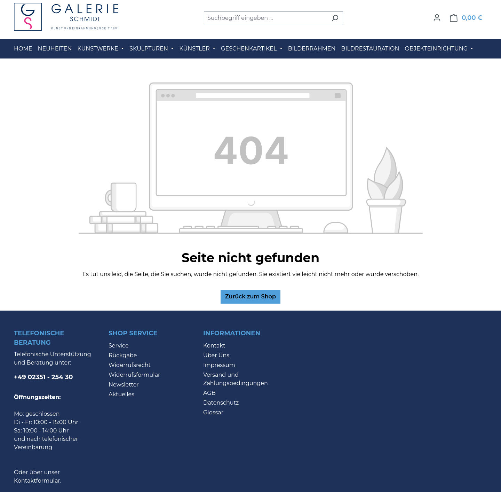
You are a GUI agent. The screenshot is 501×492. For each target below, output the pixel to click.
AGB (209, 393)
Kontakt (214, 345)
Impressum (219, 365)
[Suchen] (335, 18)
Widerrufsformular (134, 375)
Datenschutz (221, 402)
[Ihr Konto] (437, 18)
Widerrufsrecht (130, 365)
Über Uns (216, 355)
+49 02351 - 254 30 (43, 377)
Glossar (213, 412)
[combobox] (265, 18)
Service (119, 345)
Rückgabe (123, 355)
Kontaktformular (37, 480)
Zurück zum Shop (250, 296)
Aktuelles (121, 394)
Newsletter (124, 384)
